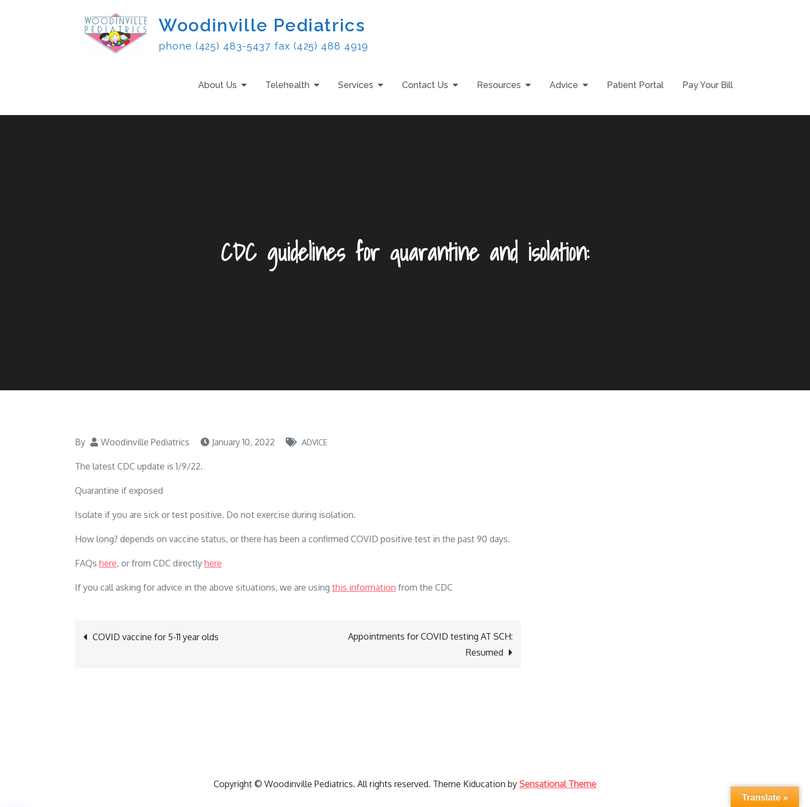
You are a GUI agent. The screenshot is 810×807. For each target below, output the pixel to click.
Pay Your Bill (707, 85)
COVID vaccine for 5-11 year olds (156, 636)
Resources (499, 85)
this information (364, 587)
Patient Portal (635, 85)
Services (355, 85)
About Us (217, 85)
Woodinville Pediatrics (262, 25)
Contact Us (425, 85)
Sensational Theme (557, 783)
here (108, 563)
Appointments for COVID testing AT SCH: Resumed (430, 644)
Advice (564, 85)
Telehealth (287, 85)
